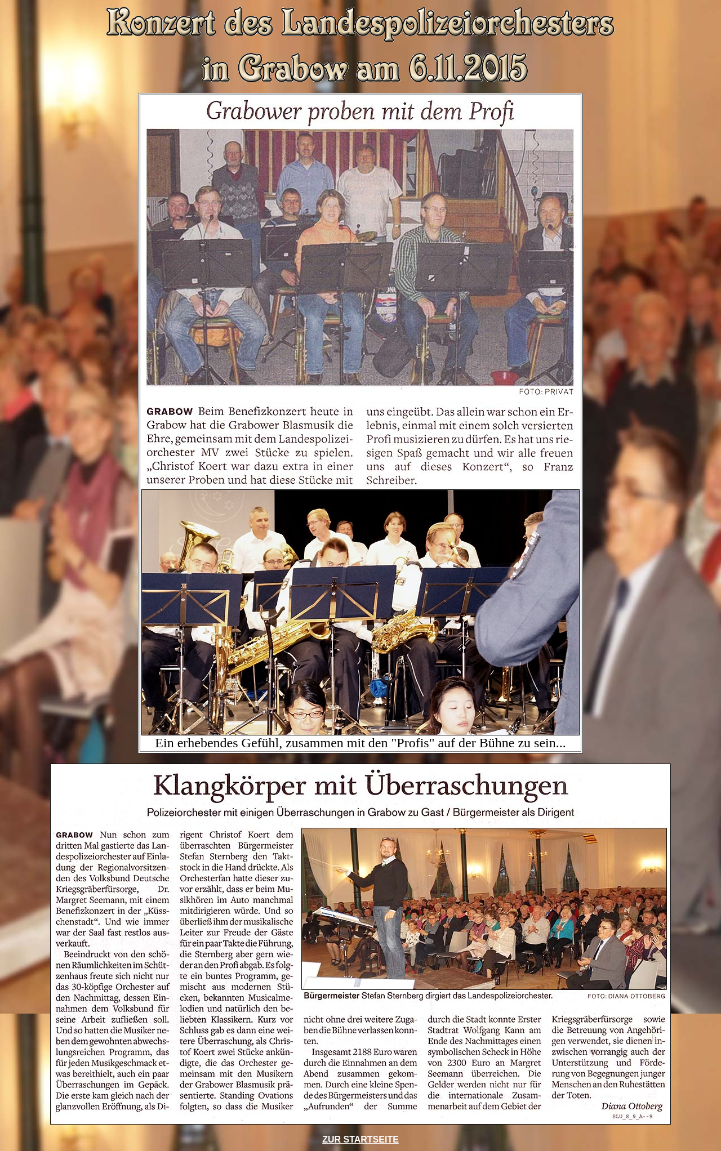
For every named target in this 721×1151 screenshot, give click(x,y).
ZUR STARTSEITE (360, 1139)
